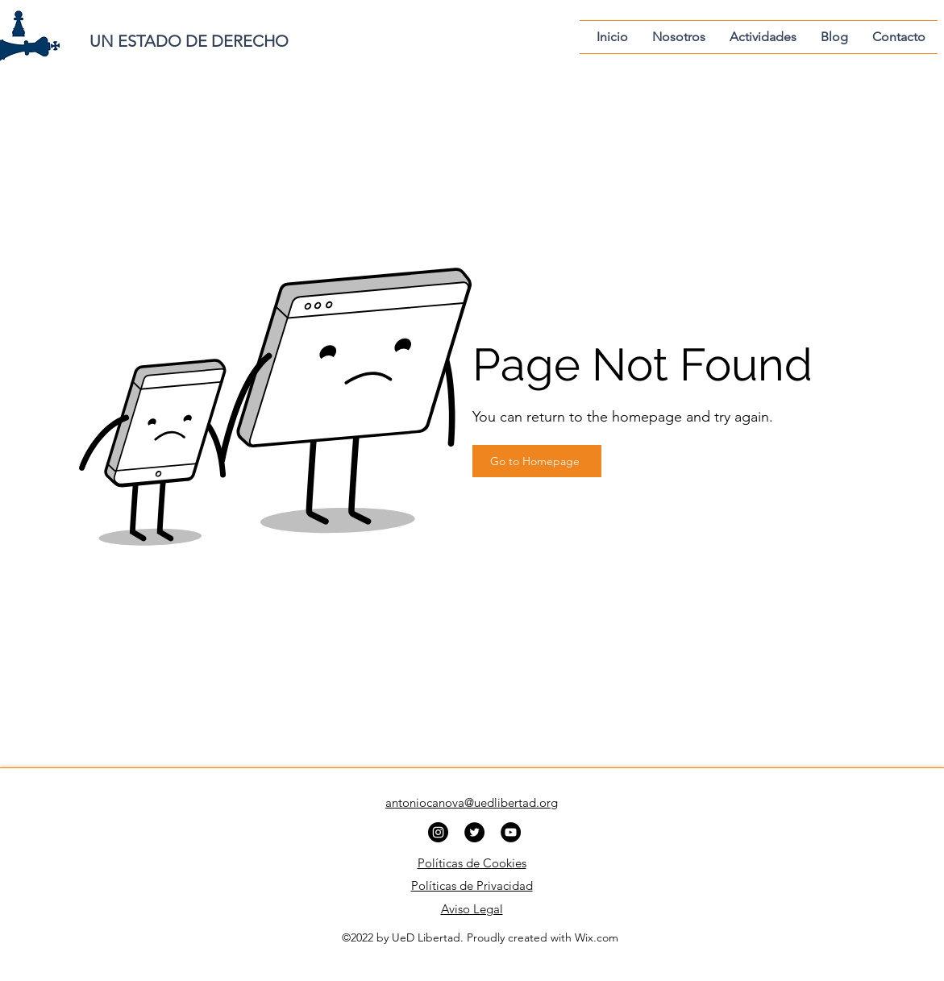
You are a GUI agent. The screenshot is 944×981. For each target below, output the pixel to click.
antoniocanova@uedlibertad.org (471, 802)
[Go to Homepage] (536, 461)
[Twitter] (474, 832)
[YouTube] (511, 832)
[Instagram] (438, 832)
